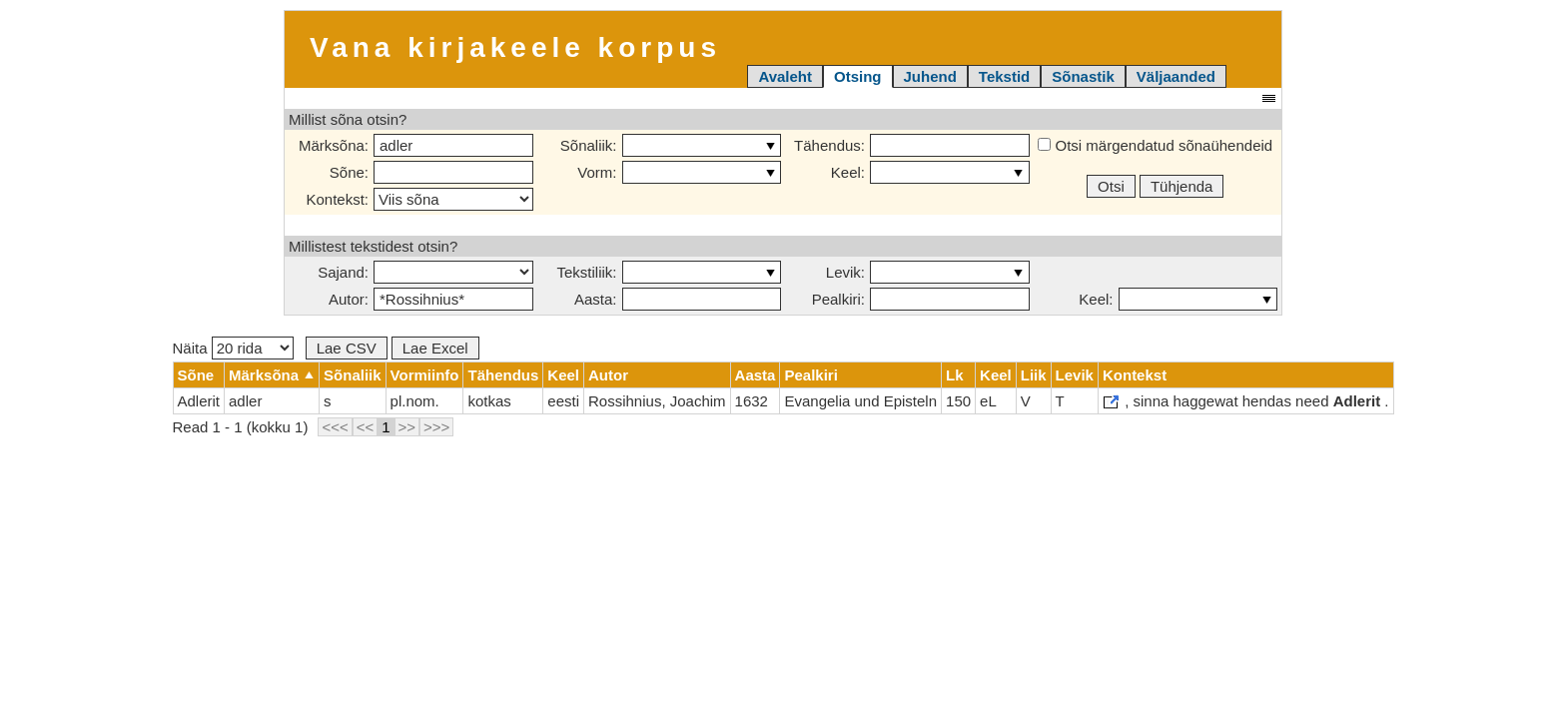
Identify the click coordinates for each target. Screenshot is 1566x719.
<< (366, 426)
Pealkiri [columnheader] (810, 374)
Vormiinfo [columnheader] (425, 374)
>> (407, 426)
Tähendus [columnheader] (502, 374)
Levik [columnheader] (1075, 374)
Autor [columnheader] (608, 374)
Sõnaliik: (588, 145)
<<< (335, 426)
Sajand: (343, 272)
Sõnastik (1083, 76)
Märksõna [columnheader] (264, 374)
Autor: (349, 299)
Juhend (930, 76)
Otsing (858, 76)
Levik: (845, 272)
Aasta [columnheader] (755, 374)
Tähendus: (829, 145)
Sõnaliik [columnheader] (353, 374)
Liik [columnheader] (1034, 374)
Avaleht (785, 76)
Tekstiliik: (586, 272)
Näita (233, 348)
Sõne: (349, 172)
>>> (436, 426)
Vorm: (596, 172)
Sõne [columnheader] (196, 374)
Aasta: (595, 299)
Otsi (1111, 186)
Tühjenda (1182, 186)
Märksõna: (334, 145)
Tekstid (1004, 76)
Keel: (848, 172)
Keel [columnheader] (563, 374)
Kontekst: (337, 199)
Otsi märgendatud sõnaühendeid (1155, 145)
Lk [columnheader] (955, 374)
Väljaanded (1176, 76)
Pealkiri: (838, 299)
